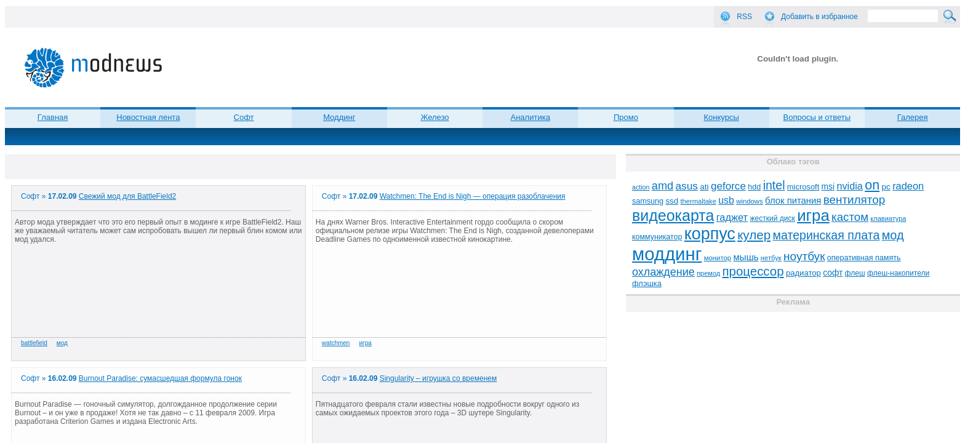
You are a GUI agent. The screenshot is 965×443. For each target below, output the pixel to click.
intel (774, 185)
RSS (744, 16)
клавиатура (888, 218)
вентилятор (854, 199)
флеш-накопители (898, 273)
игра (365, 343)
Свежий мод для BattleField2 (127, 196)
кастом (849, 216)
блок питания (793, 201)
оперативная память (864, 257)
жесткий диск (772, 218)
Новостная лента (148, 117)
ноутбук (804, 256)
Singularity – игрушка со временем (438, 378)
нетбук (771, 257)
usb (726, 200)
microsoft (803, 186)
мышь (746, 257)
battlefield (34, 343)
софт (833, 272)
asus (686, 186)
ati (704, 186)
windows (749, 201)
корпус (709, 234)
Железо (434, 117)
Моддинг (339, 117)
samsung (647, 201)
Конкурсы (721, 117)
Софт (244, 117)
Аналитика (530, 117)
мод (62, 343)
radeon (908, 185)
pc (885, 186)
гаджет (732, 217)
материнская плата (826, 235)
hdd (754, 187)
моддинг (667, 254)
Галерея (912, 117)
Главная (53, 117)
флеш (855, 273)
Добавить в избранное (819, 16)
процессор (753, 271)
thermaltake (698, 201)
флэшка (647, 283)
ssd (671, 201)
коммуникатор (657, 237)
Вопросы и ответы (817, 117)
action (640, 187)
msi (828, 186)
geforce (728, 186)
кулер (754, 235)
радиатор (803, 272)
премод (708, 273)
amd (662, 186)
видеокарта (673, 215)
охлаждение (663, 272)
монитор (717, 257)
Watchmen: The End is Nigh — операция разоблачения (473, 196)
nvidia (849, 185)
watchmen (336, 343)
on (872, 185)
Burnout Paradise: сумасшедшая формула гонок (160, 378)
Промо (626, 117)
